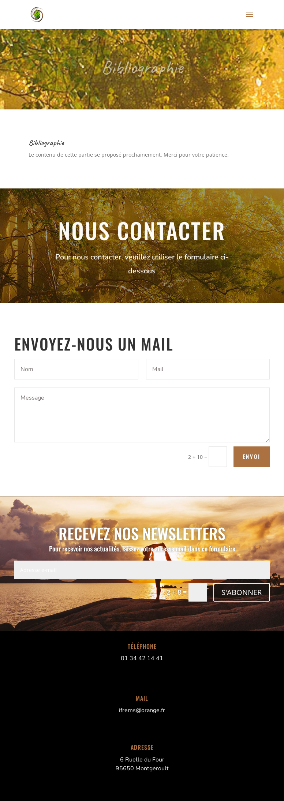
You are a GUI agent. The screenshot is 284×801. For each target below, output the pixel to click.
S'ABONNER (241, 592)
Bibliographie (142, 67)
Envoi (252, 456)
